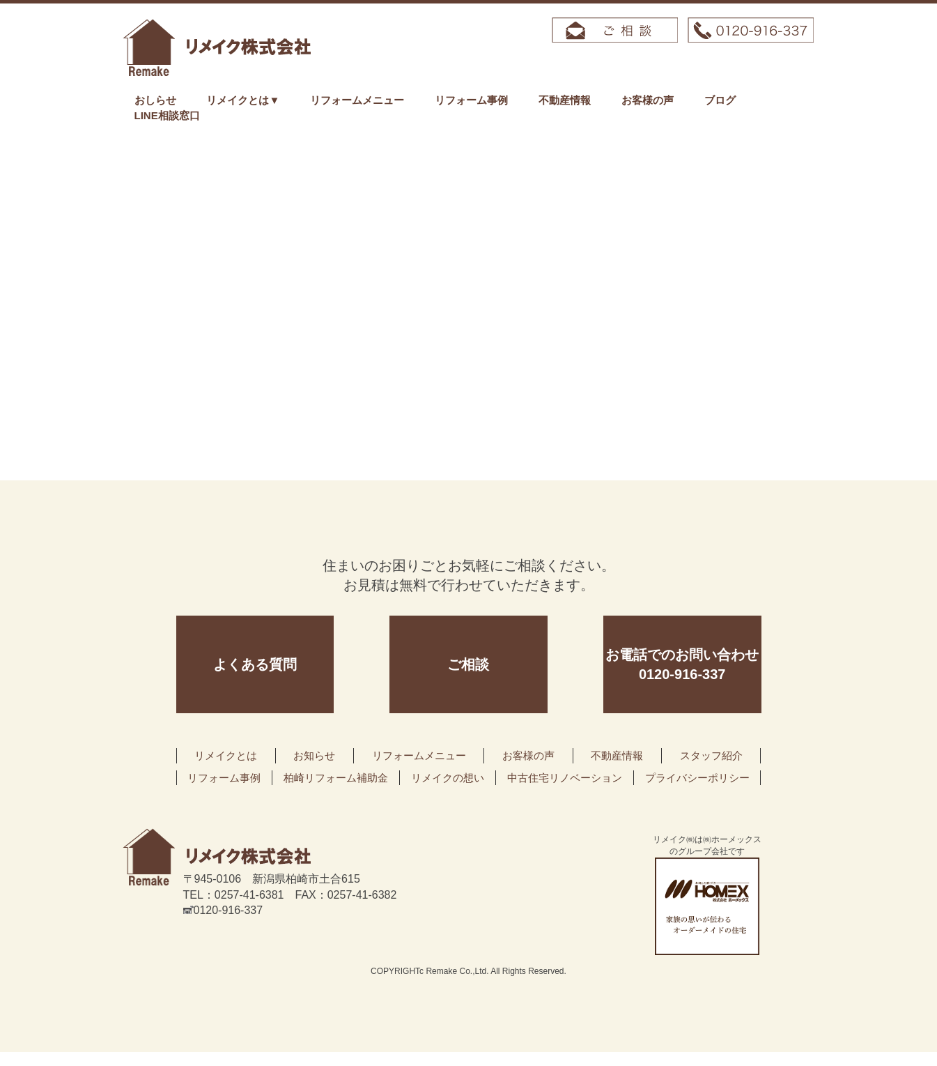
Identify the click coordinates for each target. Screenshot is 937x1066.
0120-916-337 (223, 910)
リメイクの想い (447, 778)
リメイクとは (225, 755)
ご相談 (468, 664)
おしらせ (155, 100)
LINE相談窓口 (167, 115)
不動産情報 (565, 100)
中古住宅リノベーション (564, 778)
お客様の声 (647, 100)
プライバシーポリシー (697, 778)
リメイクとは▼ (242, 100)
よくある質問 (255, 664)
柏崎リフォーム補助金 (336, 778)
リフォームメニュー (357, 100)
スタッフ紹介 (711, 755)
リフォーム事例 (471, 100)
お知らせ (314, 755)
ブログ (720, 100)
